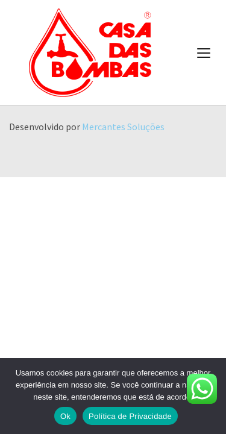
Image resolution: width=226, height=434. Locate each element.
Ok (65, 416)
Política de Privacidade (130, 416)
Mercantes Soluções (123, 127)
